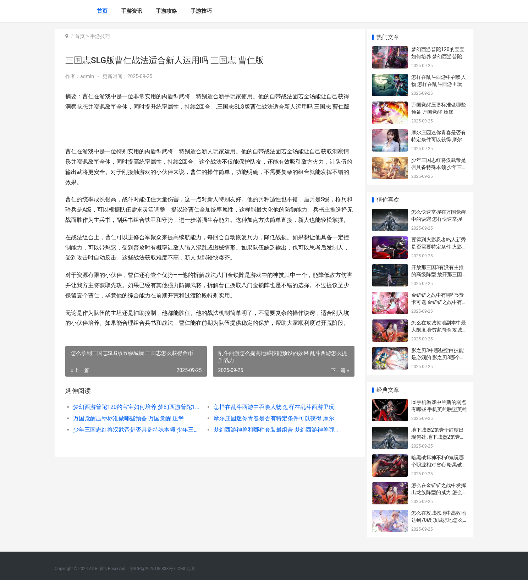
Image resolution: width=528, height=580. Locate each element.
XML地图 (186, 568)
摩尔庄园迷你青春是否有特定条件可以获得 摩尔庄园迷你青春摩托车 (273, 439)
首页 (102, 11)
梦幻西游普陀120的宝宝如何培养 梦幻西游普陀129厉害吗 (135, 427)
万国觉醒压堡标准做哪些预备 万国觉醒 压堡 (128, 439)
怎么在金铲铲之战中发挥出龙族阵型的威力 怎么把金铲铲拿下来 (439, 492)
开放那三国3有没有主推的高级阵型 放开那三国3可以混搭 (438, 274)
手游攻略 (166, 11)
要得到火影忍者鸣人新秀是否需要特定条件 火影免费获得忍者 (439, 246)
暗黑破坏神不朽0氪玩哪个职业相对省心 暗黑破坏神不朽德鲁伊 (439, 464)
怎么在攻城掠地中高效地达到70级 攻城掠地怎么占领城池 (439, 520)
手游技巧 (201, 11)
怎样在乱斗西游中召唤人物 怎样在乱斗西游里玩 (271, 427)
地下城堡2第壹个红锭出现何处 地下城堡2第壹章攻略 (438, 437)
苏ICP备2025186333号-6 (153, 568)
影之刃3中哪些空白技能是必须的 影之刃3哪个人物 (438, 357)
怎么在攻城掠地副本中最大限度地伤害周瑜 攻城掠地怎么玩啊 (439, 329)
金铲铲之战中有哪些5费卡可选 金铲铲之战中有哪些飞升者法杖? (439, 302)
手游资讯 (131, 11)
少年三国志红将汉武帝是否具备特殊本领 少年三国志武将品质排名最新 (135, 450)
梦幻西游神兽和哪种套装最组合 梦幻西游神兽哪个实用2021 (273, 450)
